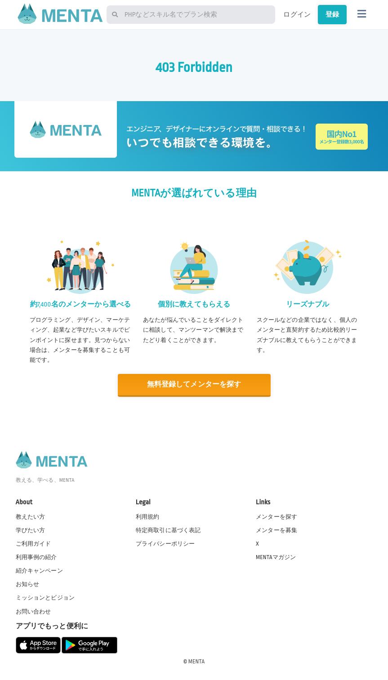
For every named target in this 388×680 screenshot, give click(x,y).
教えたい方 (30, 517)
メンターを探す (276, 517)
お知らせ (28, 584)
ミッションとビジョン (45, 598)
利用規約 (148, 517)
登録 (332, 14)
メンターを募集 (276, 530)
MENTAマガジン (276, 557)
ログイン (297, 14)
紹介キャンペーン (39, 571)
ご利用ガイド (33, 544)
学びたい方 (30, 530)
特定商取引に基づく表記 (168, 530)
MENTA (196, 661)
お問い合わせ (33, 612)
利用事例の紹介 (36, 557)
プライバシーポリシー (165, 544)
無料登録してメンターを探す (194, 384)
